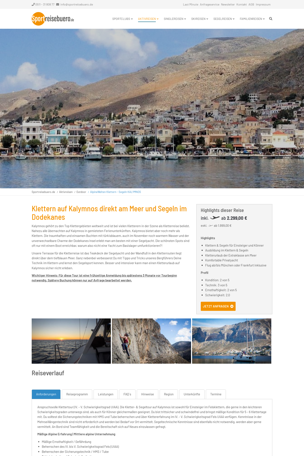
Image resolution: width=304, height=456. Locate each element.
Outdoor (81, 192)
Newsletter (228, 4)
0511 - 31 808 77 (43, 4)
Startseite (53, 19)
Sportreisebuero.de (43, 192)
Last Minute (190, 4)
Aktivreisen (66, 192)
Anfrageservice (209, 4)
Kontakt (241, 4)
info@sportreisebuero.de (76, 4)
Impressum (263, 4)
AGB (251, 4)
